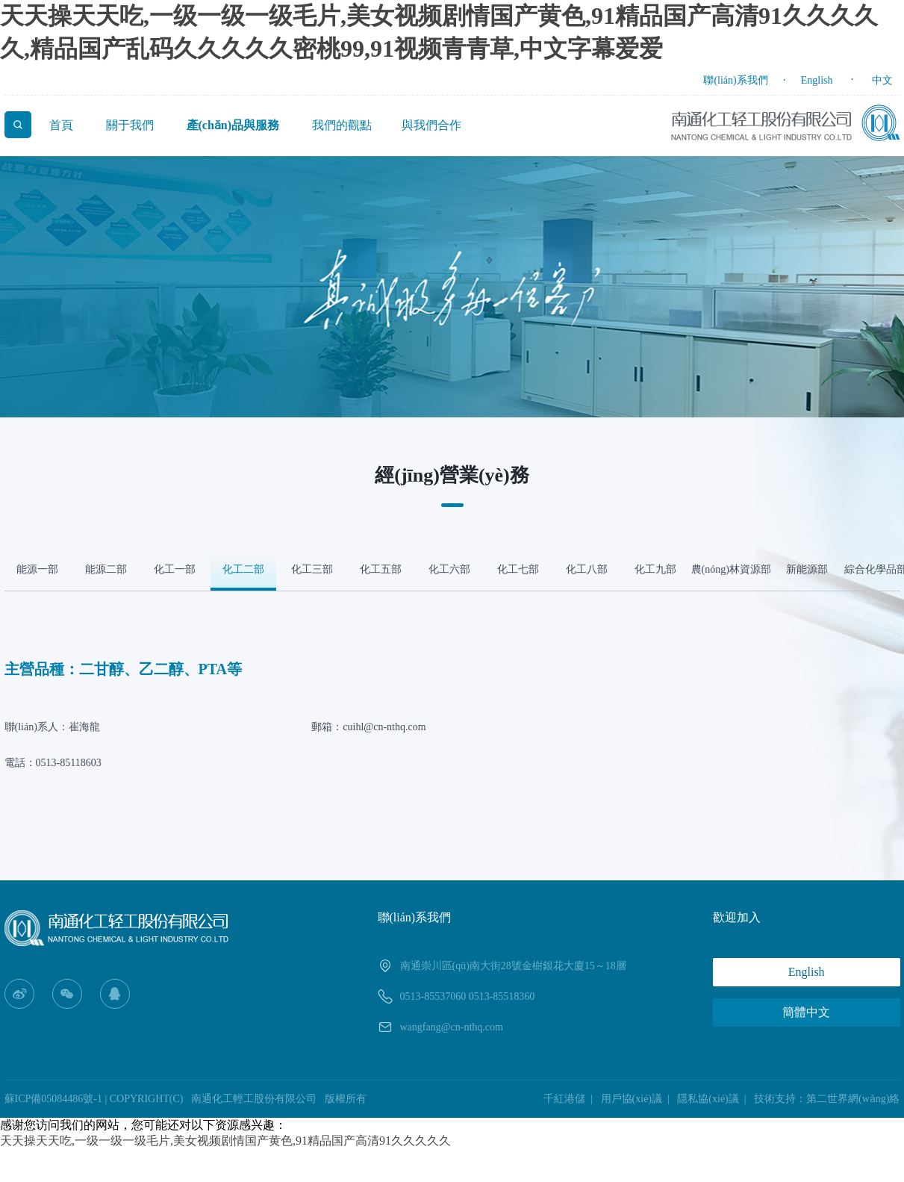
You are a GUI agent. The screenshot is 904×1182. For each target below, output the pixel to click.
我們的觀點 (342, 125)
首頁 (61, 125)
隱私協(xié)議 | (714, 1098)
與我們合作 (431, 125)
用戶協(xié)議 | (638, 1098)
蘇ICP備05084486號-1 (53, 1098)
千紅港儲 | (570, 1098)
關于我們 (130, 125)
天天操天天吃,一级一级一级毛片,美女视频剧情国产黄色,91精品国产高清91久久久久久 (225, 1140)
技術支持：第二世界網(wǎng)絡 (827, 1098)
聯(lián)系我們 (735, 80)
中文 (882, 80)
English (817, 80)
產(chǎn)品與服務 (233, 125)
